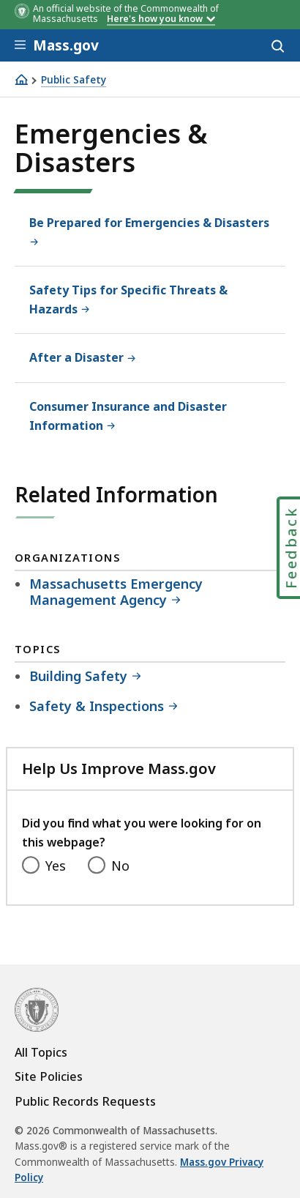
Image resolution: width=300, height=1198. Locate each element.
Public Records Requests (85, 1101)
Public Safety (73, 80)
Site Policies (49, 1076)
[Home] (21, 79)
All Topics (41, 1052)
